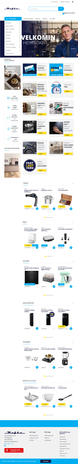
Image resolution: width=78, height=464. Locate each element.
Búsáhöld (8, 41)
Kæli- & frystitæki (10, 29)
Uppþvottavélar (9, 26)
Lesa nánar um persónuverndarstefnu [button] (26, 461)
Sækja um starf (63, 453)
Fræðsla (44, 18)
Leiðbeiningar (48, 440)
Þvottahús (8, 23)
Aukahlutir (8, 50)
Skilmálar (31, 440)
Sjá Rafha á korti (8, 444)
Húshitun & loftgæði (11, 47)
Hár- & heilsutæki (10, 44)
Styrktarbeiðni (63, 446)
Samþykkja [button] (45, 461)
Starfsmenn (62, 437)
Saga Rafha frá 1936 (64, 448)
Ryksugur (8, 35)
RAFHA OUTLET (10, 53)
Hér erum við (54, 2)
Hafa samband (65, 2)
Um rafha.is (62, 455)
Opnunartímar (63, 439)
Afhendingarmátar (33, 435)
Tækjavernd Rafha (33, 438)
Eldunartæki (9, 32)
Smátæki (8, 38)
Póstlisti (61, 451)
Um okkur (52, 18)
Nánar (41, 74)
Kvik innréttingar (28, 18)
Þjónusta (37, 18)
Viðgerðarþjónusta (49, 435)
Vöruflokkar (11, 19)
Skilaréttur (47, 438)
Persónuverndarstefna (65, 444)
